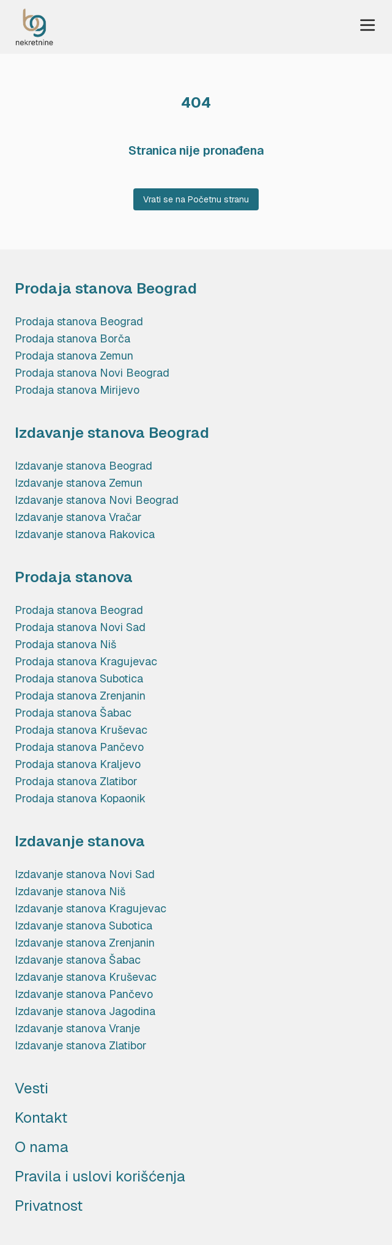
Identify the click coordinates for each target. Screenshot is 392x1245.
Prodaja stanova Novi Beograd (92, 373)
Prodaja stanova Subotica (79, 678)
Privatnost (49, 1205)
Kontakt (41, 1117)
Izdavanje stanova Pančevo (84, 994)
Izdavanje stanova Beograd (83, 466)
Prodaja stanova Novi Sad (80, 627)
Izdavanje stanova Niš (70, 891)
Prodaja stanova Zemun (74, 356)
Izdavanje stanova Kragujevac (90, 908)
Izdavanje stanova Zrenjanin (85, 943)
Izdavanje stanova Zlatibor (81, 1045)
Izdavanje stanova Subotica (83, 925)
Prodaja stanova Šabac (73, 713)
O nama (41, 1146)
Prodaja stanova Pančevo (79, 747)
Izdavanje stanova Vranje (77, 1028)
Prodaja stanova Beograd (79, 321)
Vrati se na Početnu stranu (196, 199)
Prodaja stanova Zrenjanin (80, 696)
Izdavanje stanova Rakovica (85, 534)
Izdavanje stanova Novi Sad (85, 874)
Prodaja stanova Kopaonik (80, 798)
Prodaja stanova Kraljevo (78, 764)
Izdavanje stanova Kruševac (86, 977)
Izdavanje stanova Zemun (78, 483)
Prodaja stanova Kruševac (81, 730)
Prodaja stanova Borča (72, 338)
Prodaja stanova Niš (65, 644)
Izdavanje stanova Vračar (78, 517)
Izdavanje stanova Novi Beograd (97, 500)
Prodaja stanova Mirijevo (77, 390)
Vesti (31, 1088)
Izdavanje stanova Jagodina (85, 1011)
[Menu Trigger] (367, 25)
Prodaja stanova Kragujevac (86, 661)
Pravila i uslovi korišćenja (100, 1176)
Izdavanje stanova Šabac (78, 960)
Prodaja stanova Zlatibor (76, 781)
